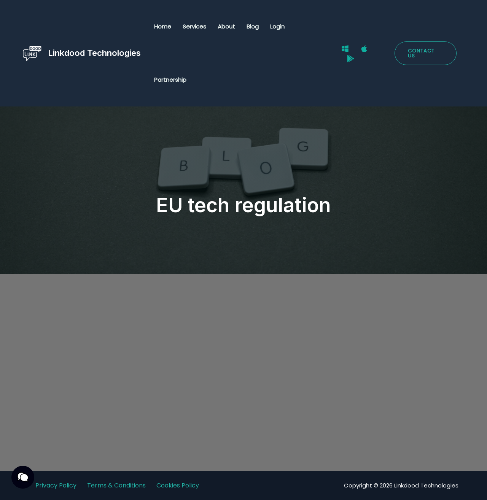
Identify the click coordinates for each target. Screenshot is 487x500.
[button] (426, 53)
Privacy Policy (55, 485)
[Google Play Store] (351, 58)
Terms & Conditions (116, 485)
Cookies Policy (177, 485)
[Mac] (364, 48)
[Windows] (345, 48)
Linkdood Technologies (94, 53)
